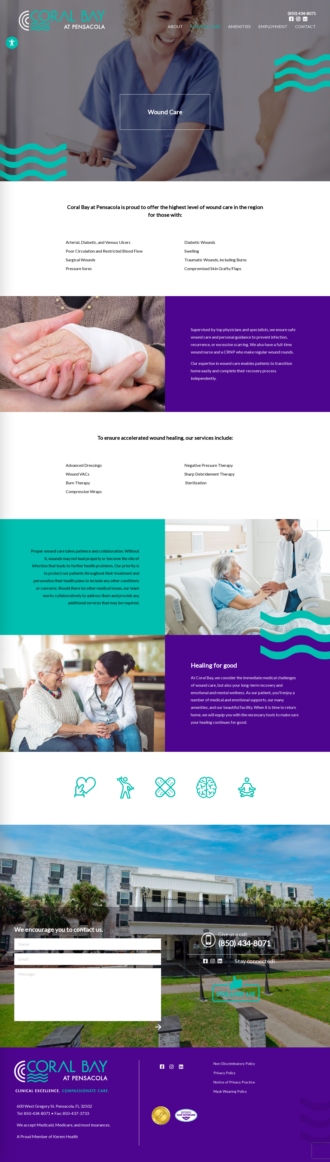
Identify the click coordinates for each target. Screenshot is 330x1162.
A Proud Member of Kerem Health (47, 1144)
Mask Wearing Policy (230, 1099)
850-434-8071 (37, 1121)
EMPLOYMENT (272, 26)
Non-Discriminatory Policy (234, 1071)
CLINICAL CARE (205, 26)
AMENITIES (239, 26)
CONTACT (305, 26)
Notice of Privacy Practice (234, 1090)
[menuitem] (175, 26)
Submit (158, 1037)
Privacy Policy (224, 1081)
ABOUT (175, 26)
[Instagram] (298, 18)
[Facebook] (291, 18)
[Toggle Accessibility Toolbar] (12, 42)
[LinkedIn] (305, 18)
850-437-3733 (76, 1121)
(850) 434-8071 (302, 13)
